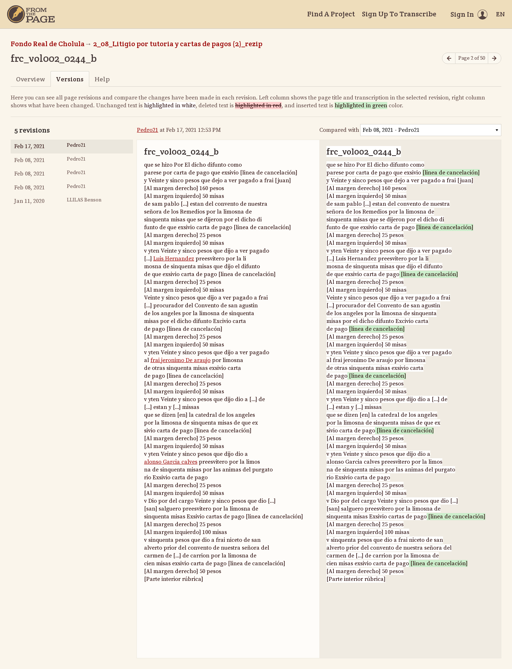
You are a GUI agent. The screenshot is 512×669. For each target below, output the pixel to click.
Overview (30, 79)
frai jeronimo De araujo (180, 360)
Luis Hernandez (173, 258)
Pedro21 (147, 130)
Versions (70, 79)
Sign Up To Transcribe (399, 13)
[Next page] (494, 58)
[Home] (31, 14)
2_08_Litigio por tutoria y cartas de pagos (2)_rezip (177, 43)
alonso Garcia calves (170, 461)
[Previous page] (448, 58)
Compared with (339, 130)
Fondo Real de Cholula (48, 43)
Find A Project (331, 13)
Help (102, 79)
